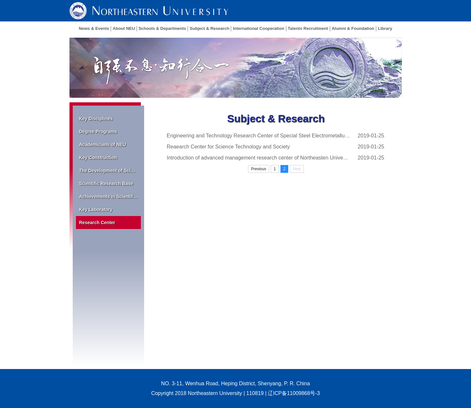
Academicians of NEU (102, 144)
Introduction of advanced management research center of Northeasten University (258, 157)
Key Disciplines (96, 118)
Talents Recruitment (308, 28)
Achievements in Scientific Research (110, 196)
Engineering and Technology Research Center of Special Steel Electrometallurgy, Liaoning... (258, 135)
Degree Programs (98, 131)
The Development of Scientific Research (110, 170)
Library (385, 28)
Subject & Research (209, 28)
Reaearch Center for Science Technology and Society (228, 146)
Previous (258, 169)
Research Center (97, 222)
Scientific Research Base (106, 183)
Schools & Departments (162, 28)
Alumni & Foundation (353, 28)
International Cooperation (258, 28)
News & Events (94, 28)
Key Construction (98, 157)
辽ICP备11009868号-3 (294, 393)
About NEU (124, 28)
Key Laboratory (96, 209)
